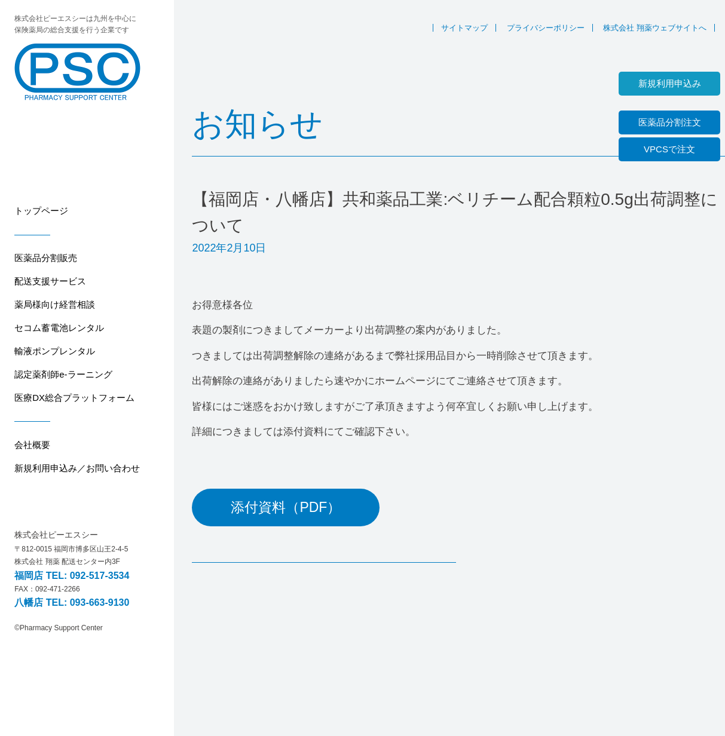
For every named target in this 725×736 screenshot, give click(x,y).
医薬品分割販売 (45, 258)
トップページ (41, 211)
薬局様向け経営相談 (54, 304)
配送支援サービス (50, 281)
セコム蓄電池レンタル (59, 328)
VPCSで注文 (669, 149)
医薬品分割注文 (669, 122)
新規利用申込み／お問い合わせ (77, 468)
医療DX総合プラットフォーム (74, 397)
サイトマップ (464, 27)
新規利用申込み (669, 83)
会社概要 (32, 445)
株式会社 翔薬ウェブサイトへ (654, 27)
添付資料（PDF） (286, 507)
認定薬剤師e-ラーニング (63, 374)
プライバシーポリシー (546, 27)
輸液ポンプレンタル (54, 351)
